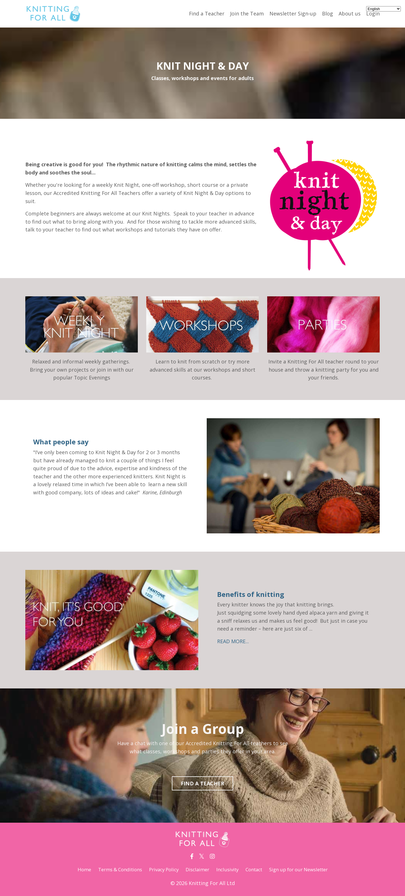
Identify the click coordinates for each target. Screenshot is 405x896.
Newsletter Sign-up (292, 13)
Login (373, 13)
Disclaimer (196, 869)
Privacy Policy (159, 869)
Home (74, 869)
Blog (327, 13)
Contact (256, 869)
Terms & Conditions (112, 869)
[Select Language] (383, 9)
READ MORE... (234, 641)
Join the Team (247, 13)
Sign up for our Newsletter (305, 869)
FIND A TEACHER (202, 783)
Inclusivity (228, 869)
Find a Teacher (206, 13)
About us (350, 13)
